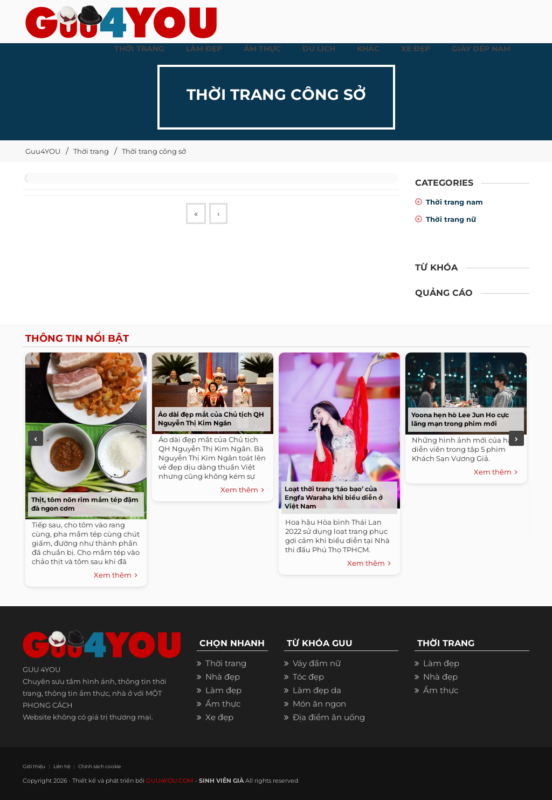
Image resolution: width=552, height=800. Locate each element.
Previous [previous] (35, 438)
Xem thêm (115, 575)
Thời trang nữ (451, 219)
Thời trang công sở (154, 151)
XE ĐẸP (415, 48)
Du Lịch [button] (318, 48)
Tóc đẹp (308, 677)
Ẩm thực (222, 704)
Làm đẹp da (317, 690)
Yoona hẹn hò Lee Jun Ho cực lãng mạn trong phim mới (460, 419)
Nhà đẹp (222, 677)
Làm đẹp (223, 690)
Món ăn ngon (319, 704)
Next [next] (516, 438)
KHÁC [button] (368, 48)
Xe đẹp (219, 717)
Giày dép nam (481, 48)
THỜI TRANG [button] (139, 48)
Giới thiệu (34, 766)
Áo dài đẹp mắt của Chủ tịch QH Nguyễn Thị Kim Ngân (211, 418)
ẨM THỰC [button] (262, 48)
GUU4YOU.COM (170, 780)
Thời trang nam (454, 202)
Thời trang (91, 151)
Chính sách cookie (99, 766)
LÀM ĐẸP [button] (204, 48)
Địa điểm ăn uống (329, 717)
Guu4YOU (42, 151)
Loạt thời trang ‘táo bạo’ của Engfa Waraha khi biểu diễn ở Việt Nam (334, 497)
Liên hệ (61, 766)
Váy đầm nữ (317, 663)
